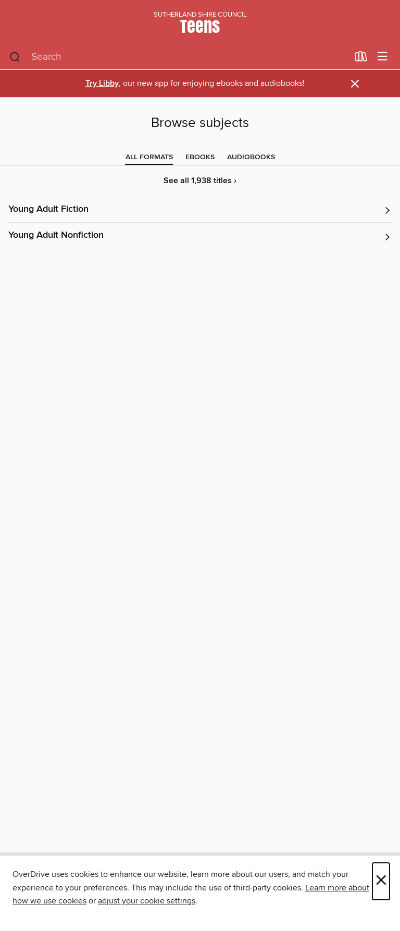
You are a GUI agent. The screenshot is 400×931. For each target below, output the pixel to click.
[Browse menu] (382, 57)
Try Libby (102, 83)
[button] (200, 210)
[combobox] (179, 57)
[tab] (149, 157)
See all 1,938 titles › (200, 180)
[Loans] (361, 58)
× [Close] (381, 881)
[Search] (15, 57)
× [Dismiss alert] (354, 84)
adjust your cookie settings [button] (146, 901)
